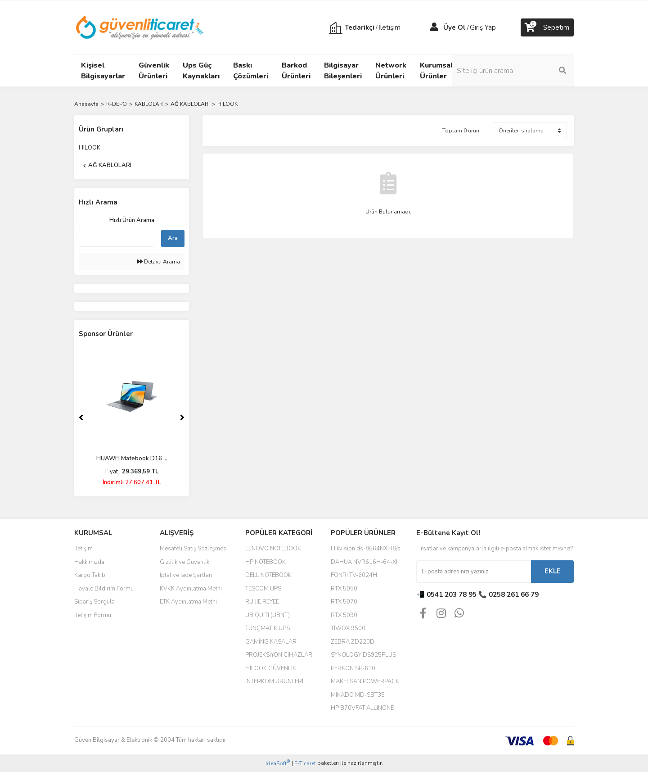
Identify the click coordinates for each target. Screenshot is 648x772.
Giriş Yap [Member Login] (483, 27)
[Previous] (81, 417)
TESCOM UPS (263, 589)
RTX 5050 (344, 589)
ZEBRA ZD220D (352, 642)
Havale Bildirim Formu (104, 589)
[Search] (513, 70)
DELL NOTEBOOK (268, 575)
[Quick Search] (116, 238)
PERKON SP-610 (353, 668)
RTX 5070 (344, 602)
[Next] (182, 417)
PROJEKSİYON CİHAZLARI (279, 655)
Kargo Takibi (90, 575)
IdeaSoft (278, 763)
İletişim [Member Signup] (389, 27)
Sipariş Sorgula (94, 602)
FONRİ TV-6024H (354, 575)
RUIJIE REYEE (262, 602)
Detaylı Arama (158, 261)
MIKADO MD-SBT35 (358, 695)
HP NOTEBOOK (265, 562)
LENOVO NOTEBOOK (273, 549)
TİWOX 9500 (348, 628)
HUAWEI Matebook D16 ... (131, 458)
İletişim (83, 549)
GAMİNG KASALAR (271, 642)
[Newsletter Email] (473, 571)
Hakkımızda (89, 562)
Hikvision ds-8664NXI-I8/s (365, 549)
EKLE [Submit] (552, 571)
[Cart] (547, 27)
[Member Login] (434, 27)
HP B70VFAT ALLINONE (362, 708)
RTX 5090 (344, 615)
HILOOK (227, 104)
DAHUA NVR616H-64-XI (364, 562)
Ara (173, 238)
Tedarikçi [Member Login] (359, 27)
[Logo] (140, 27)
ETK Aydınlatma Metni (188, 602)
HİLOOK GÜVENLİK (270, 668)
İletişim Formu (92, 615)
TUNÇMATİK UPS (267, 628)
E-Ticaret (305, 763)
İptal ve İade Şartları (186, 575)
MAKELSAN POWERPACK (365, 681)
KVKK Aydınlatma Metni (191, 589)
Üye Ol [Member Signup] (454, 27)
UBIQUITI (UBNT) (267, 615)
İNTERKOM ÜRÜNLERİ (274, 681)
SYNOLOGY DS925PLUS (363, 655)
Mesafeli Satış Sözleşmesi (194, 549)
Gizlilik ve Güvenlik (184, 562)
